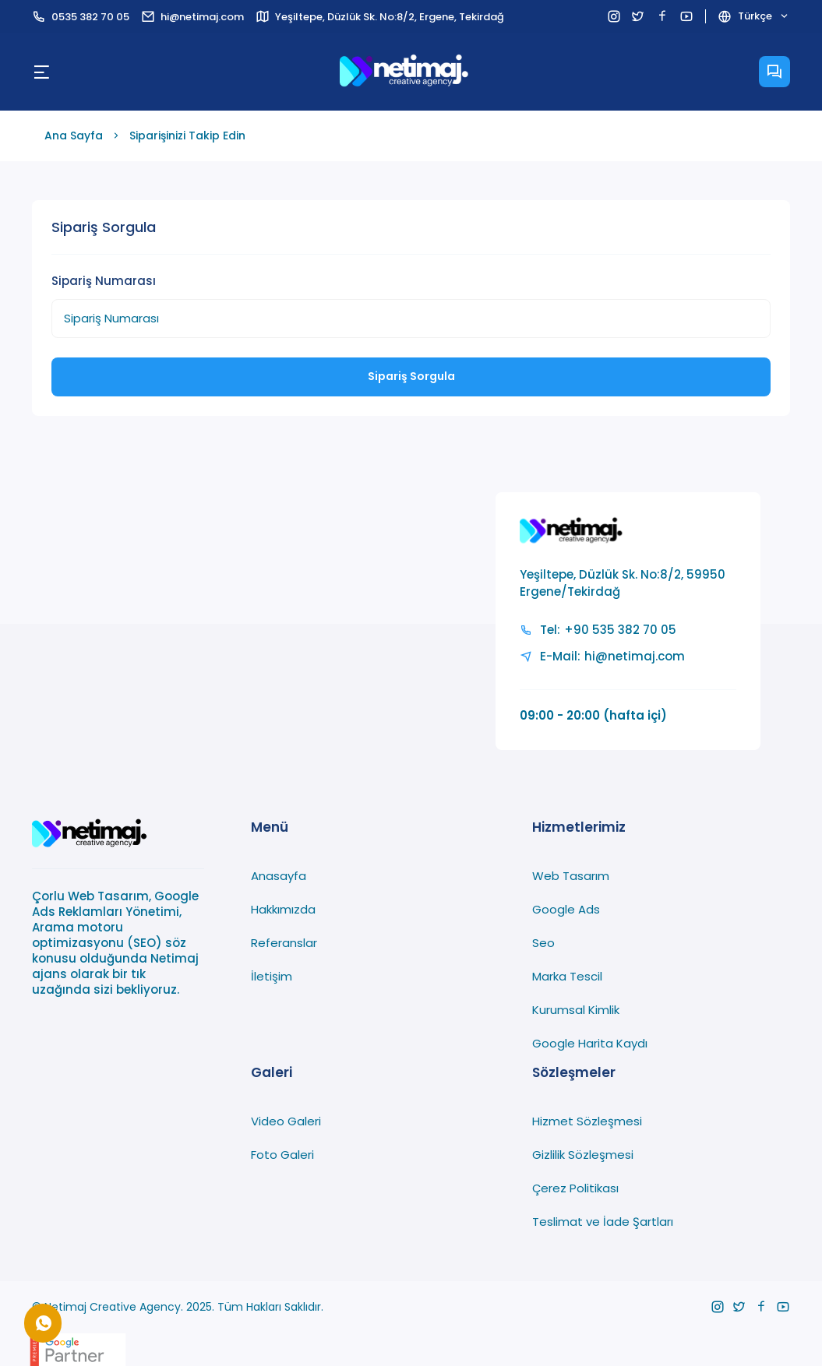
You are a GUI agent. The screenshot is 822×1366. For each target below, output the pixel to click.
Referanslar (284, 943)
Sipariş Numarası (103, 280)
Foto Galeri (282, 1154)
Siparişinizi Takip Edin (187, 135)
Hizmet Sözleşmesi (587, 1121)
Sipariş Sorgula (411, 376)
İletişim (271, 976)
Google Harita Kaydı (589, 1043)
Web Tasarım (570, 876)
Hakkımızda (283, 909)
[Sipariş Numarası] (410, 318)
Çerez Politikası (575, 1188)
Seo (543, 943)
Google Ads (566, 909)
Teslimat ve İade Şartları (602, 1221)
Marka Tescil (567, 976)
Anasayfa (278, 876)
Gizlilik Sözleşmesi (582, 1154)
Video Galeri (286, 1121)
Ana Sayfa (73, 135)
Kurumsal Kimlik (575, 1010)
